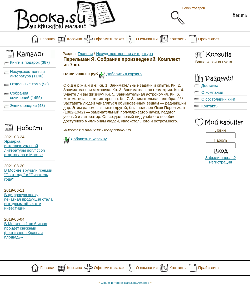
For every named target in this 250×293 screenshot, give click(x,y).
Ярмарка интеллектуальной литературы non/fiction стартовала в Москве (24, 148)
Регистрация (220, 162)
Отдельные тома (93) (29, 84)
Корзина (74, 39)
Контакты (178, 39)
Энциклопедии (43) (27, 105)
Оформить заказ (109, 39)
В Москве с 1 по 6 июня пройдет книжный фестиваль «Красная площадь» (25, 230)
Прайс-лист (208, 39)
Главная (47, 39)
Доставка (209, 85)
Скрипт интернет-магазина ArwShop (125, 282)
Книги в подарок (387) (30, 62)
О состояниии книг (218, 99)
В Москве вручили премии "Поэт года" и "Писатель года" (28, 174)
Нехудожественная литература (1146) (27, 73)
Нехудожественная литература (124, 53)
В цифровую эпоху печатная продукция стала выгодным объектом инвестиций (28, 201)
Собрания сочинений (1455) (26, 95)
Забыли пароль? (220, 157)
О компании (147, 39)
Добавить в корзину (124, 74)
